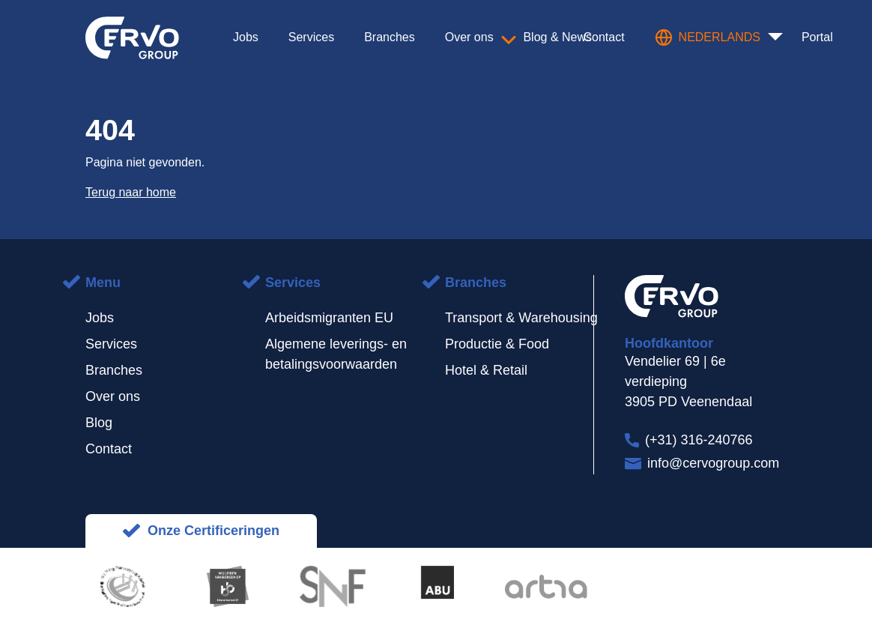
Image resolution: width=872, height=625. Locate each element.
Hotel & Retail (486, 370)
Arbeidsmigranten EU (329, 317)
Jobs (99, 317)
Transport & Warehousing (521, 317)
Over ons (112, 396)
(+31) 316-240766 (699, 439)
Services (111, 343)
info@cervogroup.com (713, 463)
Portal (817, 37)
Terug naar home (130, 192)
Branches (113, 370)
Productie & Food (497, 343)
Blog (98, 422)
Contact (108, 448)
